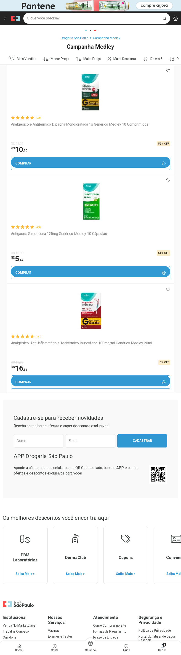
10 (17, 149)
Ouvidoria (9, 418)
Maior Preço (88, 59)
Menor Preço (56, 59)
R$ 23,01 (15, 144)
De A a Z (152, 59)
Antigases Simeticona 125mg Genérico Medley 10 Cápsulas (90, 126)
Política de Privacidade (154, 412)
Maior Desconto (122, 59)
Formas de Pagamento (109, 413)
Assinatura (56, 435)
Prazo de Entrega (105, 418)
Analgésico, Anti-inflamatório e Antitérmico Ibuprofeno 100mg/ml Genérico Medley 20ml (146, 128)
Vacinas (53, 412)
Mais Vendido (22, 59)
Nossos (68, 401)
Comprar (34, 163)
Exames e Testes (60, 418)
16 (130, 149)
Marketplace (102, 436)
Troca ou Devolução (107, 430)
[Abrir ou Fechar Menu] (5, 18)
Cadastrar (142, 222)
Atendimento (105, 398)
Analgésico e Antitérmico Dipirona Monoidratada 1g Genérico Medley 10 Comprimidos (30, 128)
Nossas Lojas (12, 424)
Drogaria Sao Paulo (74, 38)
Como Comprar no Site (109, 407)
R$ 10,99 (72, 144)
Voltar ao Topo (90, 576)
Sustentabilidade (15, 436)
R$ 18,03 (128, 144)
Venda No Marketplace (19, 407)
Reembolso (101, 424)
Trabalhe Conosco (16, 413)
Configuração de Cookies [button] (156, 437)
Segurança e (158, 401)
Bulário (8, 430)
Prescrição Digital (60, 429)
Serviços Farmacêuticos (65, 424)
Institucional (15, 398)
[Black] (90, 5)
